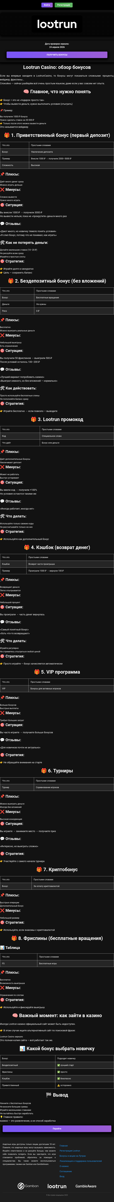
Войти (47, 5)
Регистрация (63, 5)
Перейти (57, 1128)
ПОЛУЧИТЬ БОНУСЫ (57, 55)
